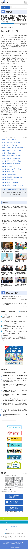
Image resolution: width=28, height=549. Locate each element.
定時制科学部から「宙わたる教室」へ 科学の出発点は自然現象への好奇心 (15, 395)
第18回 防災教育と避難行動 (10, 182)
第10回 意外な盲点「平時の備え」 (11, 161)
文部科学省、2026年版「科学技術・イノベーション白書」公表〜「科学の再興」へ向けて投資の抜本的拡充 (15, 410)
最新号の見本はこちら (6, 489)
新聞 (15, 511)
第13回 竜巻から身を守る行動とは (11, 169)
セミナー (8, 513)
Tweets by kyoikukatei (6, 529)
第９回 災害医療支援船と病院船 (11, 158)
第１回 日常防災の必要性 (9, 139)
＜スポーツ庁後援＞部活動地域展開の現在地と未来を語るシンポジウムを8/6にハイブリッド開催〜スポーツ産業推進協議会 (15, 380)
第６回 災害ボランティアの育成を (11, 150)
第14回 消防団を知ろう (8, 171)
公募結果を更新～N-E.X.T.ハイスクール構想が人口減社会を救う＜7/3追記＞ (15, 391)
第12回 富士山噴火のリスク (10, 166)
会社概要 (10, 542)
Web (18, 511)
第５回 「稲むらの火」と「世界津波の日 (13, 147)
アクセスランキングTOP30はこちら (9, 420)
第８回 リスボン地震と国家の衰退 (11, 155)
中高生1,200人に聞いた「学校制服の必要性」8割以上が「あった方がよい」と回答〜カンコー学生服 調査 (15, 386)
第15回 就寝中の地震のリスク (10, 174)
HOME (5, 542)
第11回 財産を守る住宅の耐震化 (11, 163)
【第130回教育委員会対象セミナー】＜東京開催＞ (15, 372)
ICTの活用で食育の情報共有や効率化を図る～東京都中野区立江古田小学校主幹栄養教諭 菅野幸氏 (15, 399)
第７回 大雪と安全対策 (8, 153)
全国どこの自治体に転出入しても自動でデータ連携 (15, 375)
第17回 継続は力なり (8, 179)
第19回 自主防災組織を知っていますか (13, 185)
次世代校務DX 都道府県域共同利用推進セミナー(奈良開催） (15, 415)
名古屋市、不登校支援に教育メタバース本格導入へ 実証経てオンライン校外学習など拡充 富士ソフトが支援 (15, 405)
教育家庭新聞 (14, 526)
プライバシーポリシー (19, 542)
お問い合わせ (20, 543)
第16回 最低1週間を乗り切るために (12, 177)
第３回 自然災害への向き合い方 (11, 142)
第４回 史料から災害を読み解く (11, 145)
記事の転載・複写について (9, 543)
